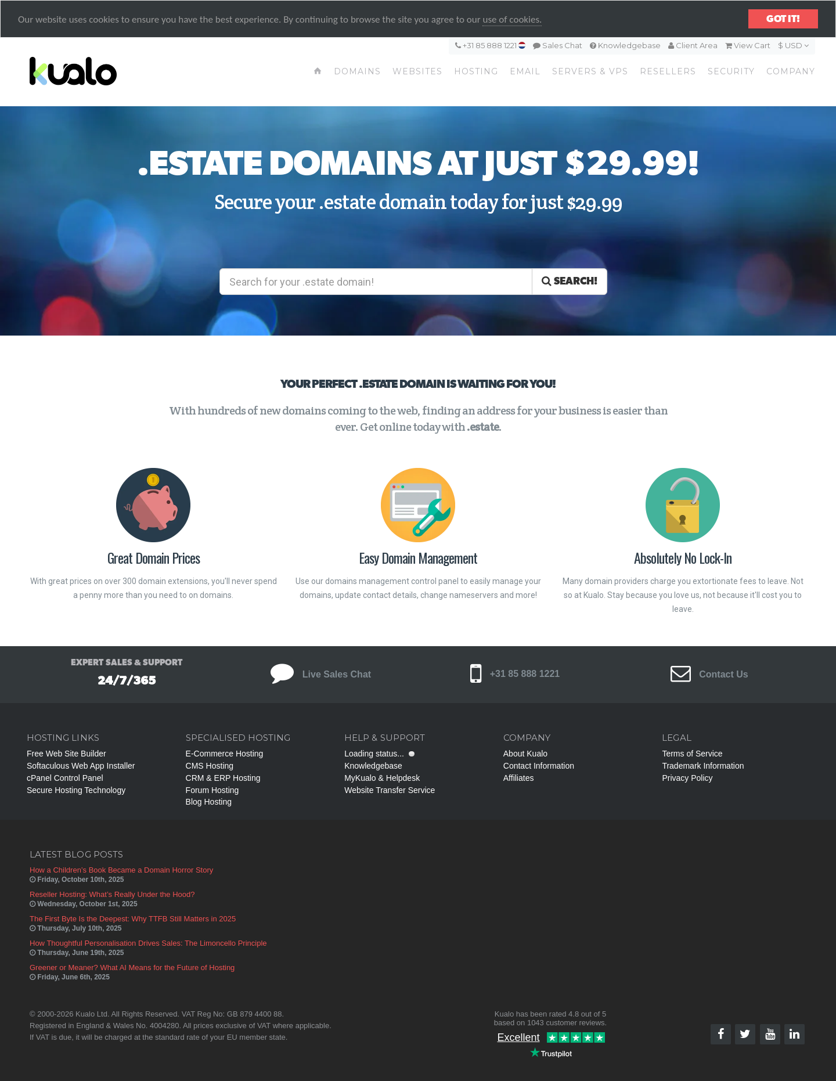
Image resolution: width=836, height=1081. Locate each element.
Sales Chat (557, 45)
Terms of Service (692, 753)
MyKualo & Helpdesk (382, 778)
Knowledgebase (625, 45)
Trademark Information (703, 765)
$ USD (793, 45)
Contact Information (538, 765)
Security (731, 71)
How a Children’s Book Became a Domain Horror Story (121, 870)
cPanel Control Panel (65, 778)
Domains (357, 71)
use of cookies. (512, 19)
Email (525, 71)
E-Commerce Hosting (225, 753)
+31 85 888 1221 (490, 45)
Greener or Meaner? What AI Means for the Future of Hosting (132, 967)
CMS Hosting (209, 765)
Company (790, 71)
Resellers (668, 71)
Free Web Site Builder (66, 753)
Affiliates (518, 778)
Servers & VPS (590, 71)
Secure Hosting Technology (76, 790)
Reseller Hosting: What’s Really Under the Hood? (112, 894)
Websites (417, 71)
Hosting (476, 71)
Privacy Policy (687, 778)
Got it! (783, 19)
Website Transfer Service (389, 790)
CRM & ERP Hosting (223, 778)
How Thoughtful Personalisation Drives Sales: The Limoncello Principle (148, 943)
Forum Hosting (212, 790)
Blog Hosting (209, 801)
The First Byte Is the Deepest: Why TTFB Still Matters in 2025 (133, 918)
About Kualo (525, 753)
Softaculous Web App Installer (81, 765)
